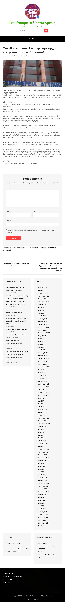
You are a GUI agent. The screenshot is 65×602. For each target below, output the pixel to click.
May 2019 (41, 469)
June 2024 (41, 341)
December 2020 (43, 415)
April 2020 (41, 438)
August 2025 (42, 305)
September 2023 (44, 367)
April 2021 (41, 404)
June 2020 (41, 432)
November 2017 (43, 517)
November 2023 (43, 361)
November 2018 (43, 486)
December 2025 (43, 293)
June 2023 (41, 373)
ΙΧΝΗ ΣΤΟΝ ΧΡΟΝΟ (13, 552)
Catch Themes (36, 599)
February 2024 (43, 353)
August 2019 (42, 461)
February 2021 (42, 410)
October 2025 (43, 299)
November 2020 (43, 418)
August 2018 (42, 495)
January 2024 (42, 356)
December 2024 (43, 324)
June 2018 (41, 500)
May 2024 (41, 344)
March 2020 (42, 441)
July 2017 (41, 526)
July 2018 (41, 497)
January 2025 (42, 322)
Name (8, 211)
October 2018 (42, 489)
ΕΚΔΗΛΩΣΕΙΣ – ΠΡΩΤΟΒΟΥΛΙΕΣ (23, 547)
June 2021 (41, 398)
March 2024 (42, 350)
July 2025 (41, 307)
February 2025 (43, 319)
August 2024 (42, 336)
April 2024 (41, 347)
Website (8, 221)
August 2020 (42, 427)
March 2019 (41, 475)
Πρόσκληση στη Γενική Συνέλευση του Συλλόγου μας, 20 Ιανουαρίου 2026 (16, 321)
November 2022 (43, 387)
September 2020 (44, 424)
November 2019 (43, 452)
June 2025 (41, 310)
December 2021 (43, 392)
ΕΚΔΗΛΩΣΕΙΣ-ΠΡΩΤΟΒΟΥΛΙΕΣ (47, 546)
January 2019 (42, 480)
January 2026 (42, 290)
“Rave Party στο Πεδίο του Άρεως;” (17, 329)
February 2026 (43, 288)
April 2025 (41, 313)
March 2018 (41, 509)
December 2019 (43, 449)
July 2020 (41, 429)
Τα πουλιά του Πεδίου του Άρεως (16, 335)
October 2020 (42, 421)
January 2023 (42, 381)
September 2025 (44, 302)
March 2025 (42, 316)
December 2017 (43, 514)
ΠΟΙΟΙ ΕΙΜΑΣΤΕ (42, 543)
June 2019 (41, 466)
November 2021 (43, 395)
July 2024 (41, 339)
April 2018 (41, 506)
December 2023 (43, 358)
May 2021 (41, 401)
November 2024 (43, 327)
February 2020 (43, 444)
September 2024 (44, 333)
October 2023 (42, 364)
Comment (10, 188)
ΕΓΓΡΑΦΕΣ (40, 552)
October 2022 (42, 390)
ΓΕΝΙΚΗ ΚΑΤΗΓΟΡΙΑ (13, 543)
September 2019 (43, 458)
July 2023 (41, 370)
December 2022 (43, 384)
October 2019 (42, 455)
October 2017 (42, 520)
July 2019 (41, 463)
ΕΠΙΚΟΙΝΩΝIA (41, 549)
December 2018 (43, 483)
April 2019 (41, 472)
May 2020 (41, 435)
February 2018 (42, 512)
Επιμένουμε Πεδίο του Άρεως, (32, 22)
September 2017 (43, 523)
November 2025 (43, 296)
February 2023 (43, 378)
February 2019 (42, 478)
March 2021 (41, 407)
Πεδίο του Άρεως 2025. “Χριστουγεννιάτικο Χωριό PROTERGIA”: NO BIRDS (14, 343)
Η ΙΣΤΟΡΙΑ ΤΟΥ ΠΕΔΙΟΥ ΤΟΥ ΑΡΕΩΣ (15, 585)
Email (34, 211)
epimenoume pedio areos (10, 56)
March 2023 (42, 375)
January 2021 (42, 412)
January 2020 (42, 446)
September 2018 (43, 492)
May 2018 (41, 503)
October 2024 (43, 330)
